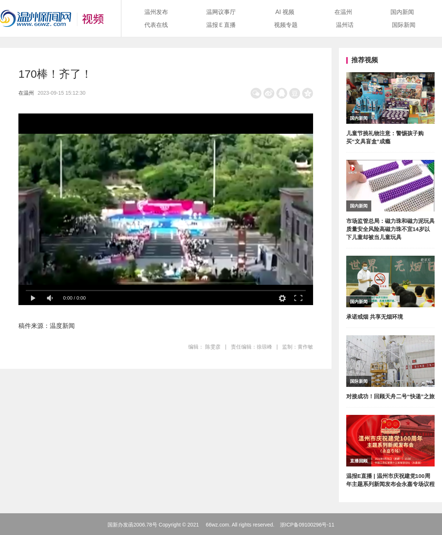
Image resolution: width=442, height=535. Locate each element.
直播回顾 (359, 461)
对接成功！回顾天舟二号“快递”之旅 (390, 396)
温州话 (345, 25)
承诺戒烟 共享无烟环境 (374, 317)
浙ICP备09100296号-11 (307, 525)
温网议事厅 (221, 12)
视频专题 (286, 25)
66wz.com (217, 525)
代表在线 (156, 25)
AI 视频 (285, 12)
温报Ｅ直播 (221, 25)
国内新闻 (402, 12)
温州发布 (156, 12)
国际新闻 (403, 25)
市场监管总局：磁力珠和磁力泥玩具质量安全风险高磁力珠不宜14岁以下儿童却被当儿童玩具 (390, 229)
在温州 (343, 12)
